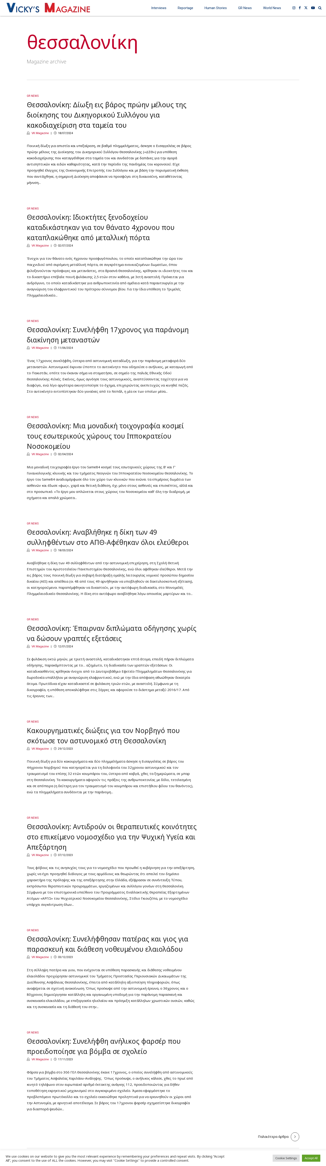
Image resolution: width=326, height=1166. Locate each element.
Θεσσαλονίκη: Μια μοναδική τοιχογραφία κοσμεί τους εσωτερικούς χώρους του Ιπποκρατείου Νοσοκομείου (105, 440)
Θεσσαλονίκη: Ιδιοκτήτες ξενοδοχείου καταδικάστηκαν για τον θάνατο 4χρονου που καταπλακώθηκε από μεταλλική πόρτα (101, 232)
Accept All (311, 1158)
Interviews (158, 8)
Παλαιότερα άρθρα (273, 1136)
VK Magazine (40, 133)
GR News (245, 8)
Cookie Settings (286, 1158)
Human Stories (216, 8)
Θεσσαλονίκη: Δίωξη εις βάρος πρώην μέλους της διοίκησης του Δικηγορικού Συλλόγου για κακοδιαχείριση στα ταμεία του (106, 115)
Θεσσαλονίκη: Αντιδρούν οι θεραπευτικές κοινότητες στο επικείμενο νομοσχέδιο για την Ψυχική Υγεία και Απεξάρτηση (112, 841)
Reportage (185, 8)
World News (272, 8)
